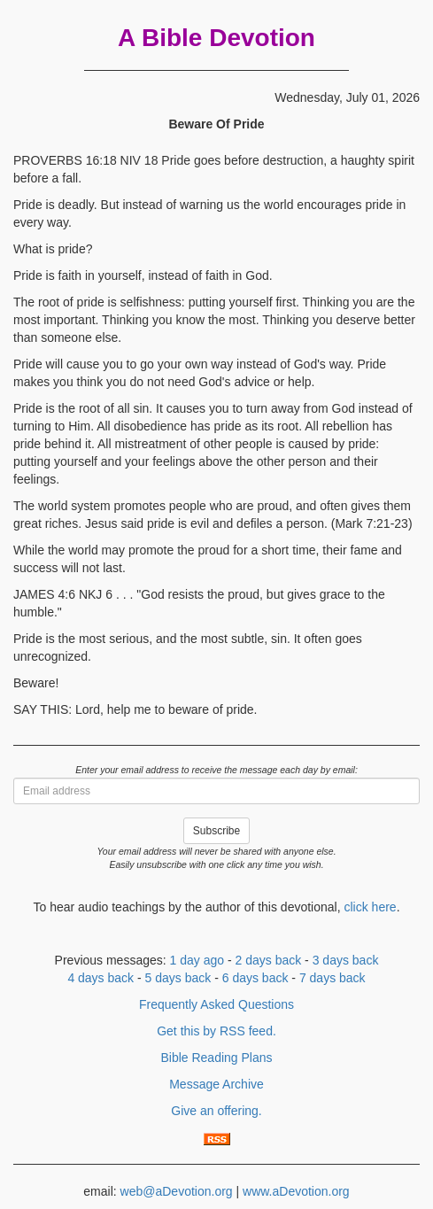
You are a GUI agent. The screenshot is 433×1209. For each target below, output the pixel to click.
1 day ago (197, 960)
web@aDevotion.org (176, 1191)
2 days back (269, 960)
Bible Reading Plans (216, 1057)
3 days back (346, 960)
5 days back (178, 978)
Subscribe (216, 831)
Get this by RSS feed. (216, 1031)
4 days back (100, 978)
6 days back (255, 978)
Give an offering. (216, 1111)
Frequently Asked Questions (216, 1004)
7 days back (332, 978)
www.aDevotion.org (296, 1191)
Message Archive (216, 1084)
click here (370, 907)
